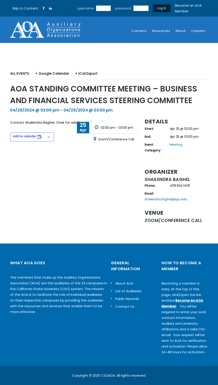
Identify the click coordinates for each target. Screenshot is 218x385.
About (180, 30)
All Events (19, 73)
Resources (161, 30)
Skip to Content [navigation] (25, 8)
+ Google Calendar (52, 73)
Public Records (127, 298)
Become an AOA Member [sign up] (188, 8)
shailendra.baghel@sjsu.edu (166, 199)
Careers (198, 30)
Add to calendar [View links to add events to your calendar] (24, 136)
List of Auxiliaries (128, 291)
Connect (139, 30)
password (123, 8)
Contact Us (124, 306)
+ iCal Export (86, 73)
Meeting (176, 144)
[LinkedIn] (50, 8)
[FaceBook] (43, 8)
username (85, 8)
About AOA (124, 283)
